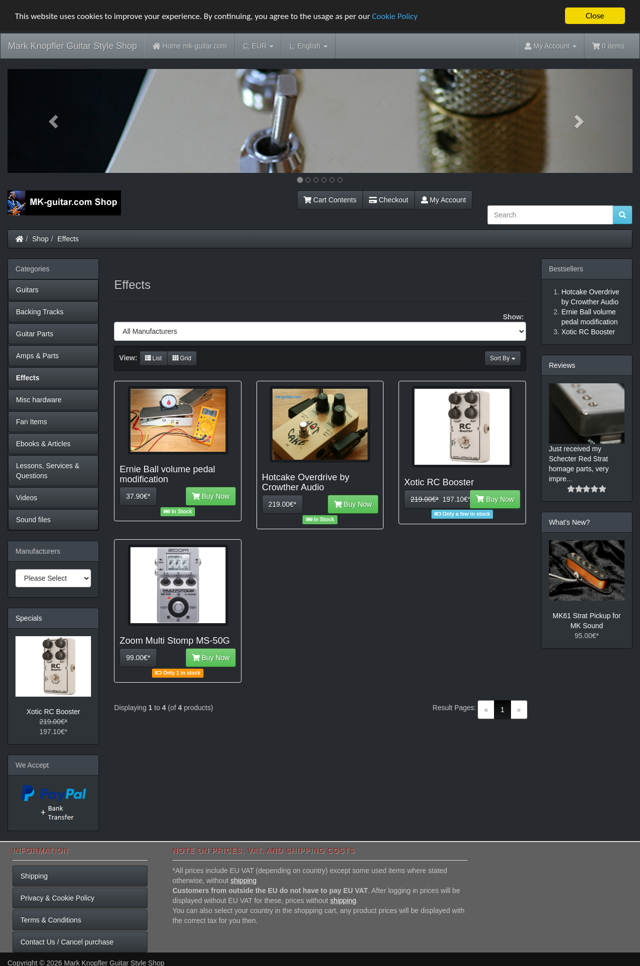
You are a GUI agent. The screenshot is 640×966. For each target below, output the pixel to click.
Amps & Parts (37, 356)
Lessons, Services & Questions (48, 471)
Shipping (34, 876)
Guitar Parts (35, 334)
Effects (68, 239)
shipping (243, 881)
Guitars (27, 290)
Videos (27, 498)
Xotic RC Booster (53, 712)
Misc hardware (39, 400)
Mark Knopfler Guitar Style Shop (72, 46)
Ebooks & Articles (43, 444)
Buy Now (211, 496)
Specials (29, 618)
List (153, 358)
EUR (258, 46)
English (308, 46)
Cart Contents (330, 200)
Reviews (562, 365)
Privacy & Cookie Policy (57, 898)
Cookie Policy (395, 16)
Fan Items (31, 422)
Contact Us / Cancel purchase (67, 942)
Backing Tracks (40, 312)
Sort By (503, 358)
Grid (182, 358)
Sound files (33, 520)
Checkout (388, 200)
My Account (443, 200)
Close (595, 15)
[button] (55, 121)
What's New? (569, 522)
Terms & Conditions (50, 920)
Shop (40, 239)
